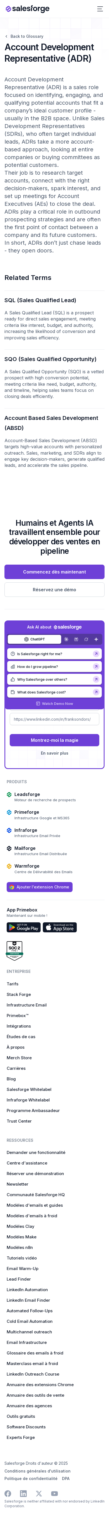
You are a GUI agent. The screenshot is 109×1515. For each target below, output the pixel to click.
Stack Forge (19, 994)
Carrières (16, 1068)
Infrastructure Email (27, 1005)
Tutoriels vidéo (22, 1258)
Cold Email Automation (30, 1321)
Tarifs (12, 983)
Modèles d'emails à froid (32, 1215)
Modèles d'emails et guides (35, 1205)
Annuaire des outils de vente (35, 1395)
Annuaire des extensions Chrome (40, 1384)
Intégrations (19, 1026)
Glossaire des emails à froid (35, 1353)
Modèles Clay (20, 1226)
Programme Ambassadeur (33, 1110)
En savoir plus (54, 753)
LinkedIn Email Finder (28, 1300)
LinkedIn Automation (27, 1289)
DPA (66, 1478)
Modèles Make (21, 1236)
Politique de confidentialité (31, 1478)
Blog (11, 1078)
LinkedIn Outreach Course (33, 1374)
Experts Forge (21, 1437)
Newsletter (17, 1184)
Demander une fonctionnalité (36, 1152)
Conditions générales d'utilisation (37, 1471)
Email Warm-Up (22, 1268)
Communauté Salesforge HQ (36, 1194)
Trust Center (19, 1121)
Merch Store (19, 1057)
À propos (15, 1047)
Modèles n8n (20, 1247)
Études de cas (21, 1036)
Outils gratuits (21, 1416)
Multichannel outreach (29, 1331)
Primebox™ (17, 1015)
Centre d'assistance (27, 1163)
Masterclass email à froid (32, 1363)
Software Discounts (26, 1426)
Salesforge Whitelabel (29, 1089)
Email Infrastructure (27, 1342)
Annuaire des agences (29, 1405)
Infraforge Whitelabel (28, 1100)
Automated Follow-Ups (30, 1310)
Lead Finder (19, 1279)
